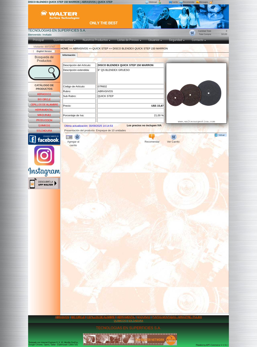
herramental (44, 109)
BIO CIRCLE (78, 317)
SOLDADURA (135, 320)
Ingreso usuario (221, 2)
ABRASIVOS (62, 317)
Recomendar (188, 2)
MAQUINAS (143, 317)
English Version (44, 51)
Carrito (175, 2)
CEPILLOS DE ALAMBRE (101, 317)
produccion (44, 120)
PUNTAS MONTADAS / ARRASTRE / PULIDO (177, 317)
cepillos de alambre (44, 104)
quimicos (44, 125)
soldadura (44, 130)
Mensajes (203, 2)
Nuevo (165, 2)
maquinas (44, 114)
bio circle (44, 99)
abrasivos (44, 94)
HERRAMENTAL (126, 317)
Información (68, 55)
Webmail (153, 2)
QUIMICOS (120, 320)
